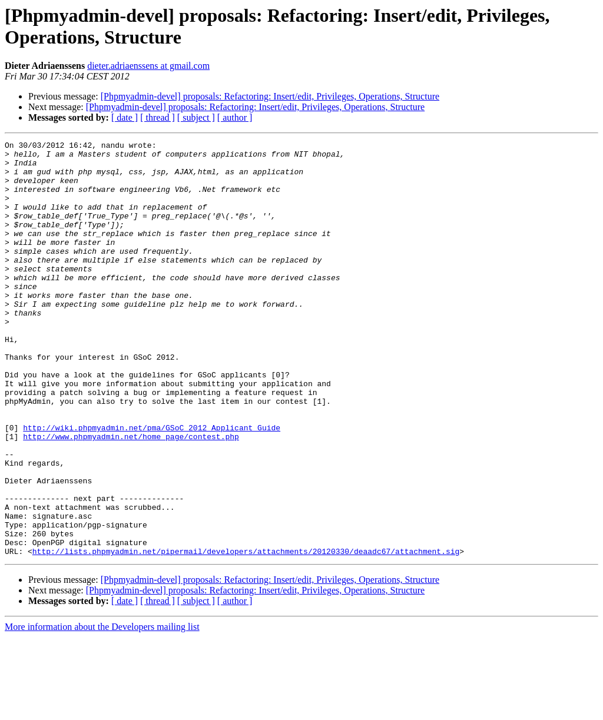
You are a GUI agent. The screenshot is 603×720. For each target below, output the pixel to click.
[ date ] (124, 117)
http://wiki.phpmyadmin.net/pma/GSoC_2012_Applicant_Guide (151, 485)
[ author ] (235, 117)
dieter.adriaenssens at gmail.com (148, 66)
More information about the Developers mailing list (102, 710)
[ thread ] (157, 117)
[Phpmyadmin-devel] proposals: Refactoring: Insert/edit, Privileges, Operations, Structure (270, 96)
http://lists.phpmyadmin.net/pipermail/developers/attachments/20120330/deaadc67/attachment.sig (245, 634)
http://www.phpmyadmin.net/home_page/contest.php (131, 496)
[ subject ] (196, 117)
